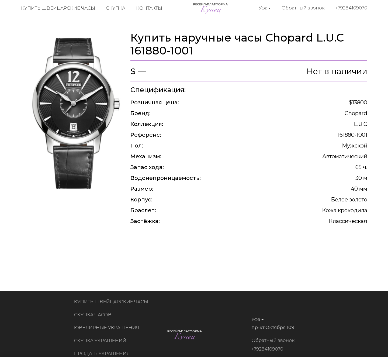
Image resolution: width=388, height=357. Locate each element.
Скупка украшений (101, 340)
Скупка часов (94, 314)
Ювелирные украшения (108, 327)
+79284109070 (351, 8)
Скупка (115, 8)
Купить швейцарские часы (58, 8)
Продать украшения (103, 353)
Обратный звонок (303, 8)
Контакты (149, 8)
